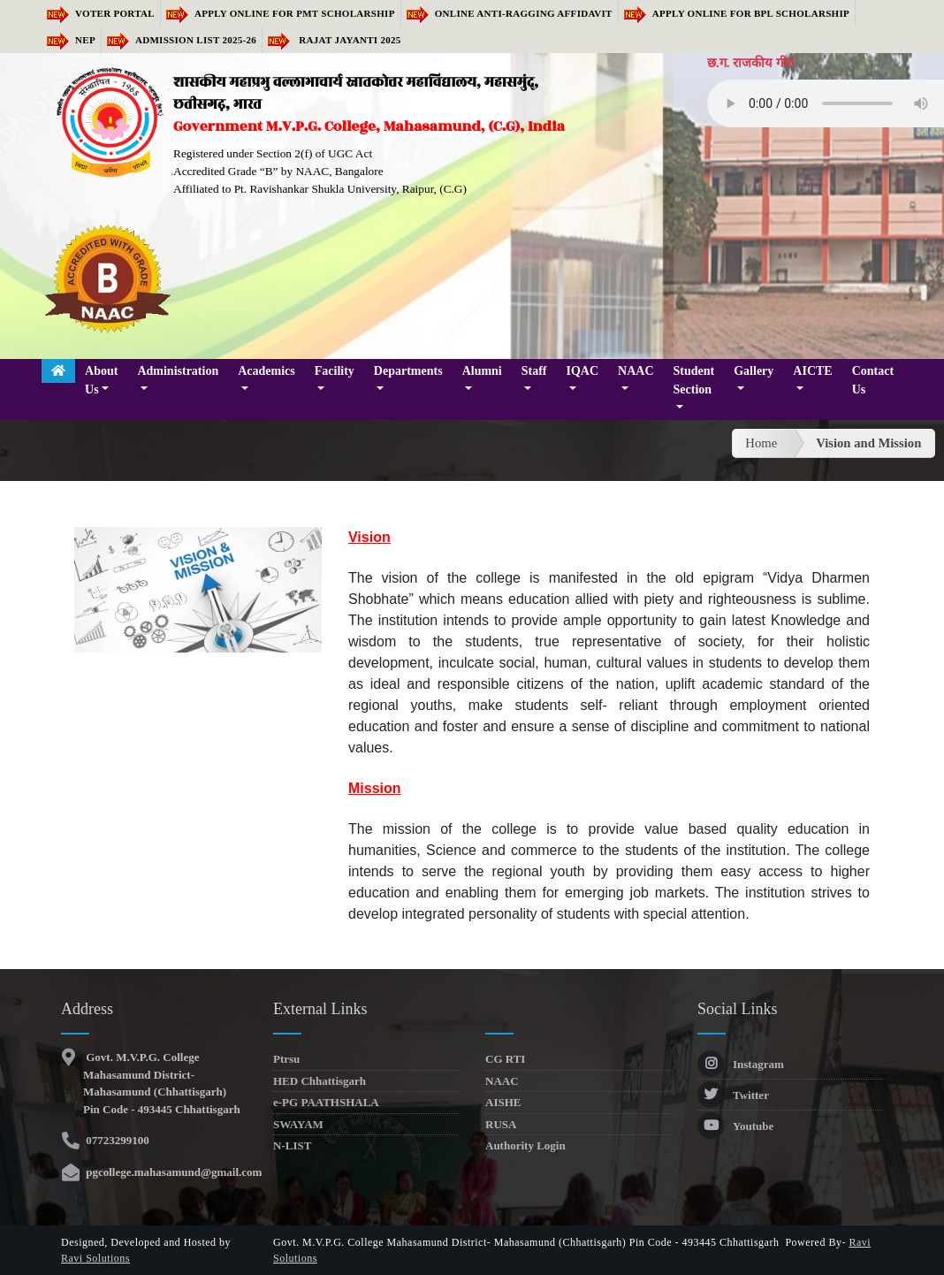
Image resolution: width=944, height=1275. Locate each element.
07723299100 (116, 1140)
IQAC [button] (583, 371)
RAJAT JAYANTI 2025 (334, 39)
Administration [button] (177, 371)
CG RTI (505, 1058)
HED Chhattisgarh (319, 1081)
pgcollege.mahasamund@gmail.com (172, 1172)
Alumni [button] (482, 371)
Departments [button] (408, 371)
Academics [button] (266, 371)
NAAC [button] (635, 371)
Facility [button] (334, 371)
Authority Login (525, 1145)
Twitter (733, 1095)
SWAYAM (298, 1124)
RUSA (500, 1124)
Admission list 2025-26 (181, 39)
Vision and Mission (868, 443)
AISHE (503, 1102)
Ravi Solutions (95, 1258)
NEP (71, 39)
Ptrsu (286, 1058)
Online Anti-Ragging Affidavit (510, 13)
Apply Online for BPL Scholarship (736, 13)
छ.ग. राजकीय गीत (750, 63)
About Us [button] (101, 380)
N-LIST (292, 1145)
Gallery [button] (753, 371)
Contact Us (873, 380)
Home (761, 443)
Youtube (735, 1126)
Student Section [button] (694, 380)
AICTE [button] (812, 371)
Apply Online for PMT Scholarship (280, 13)
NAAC (502, 1081)
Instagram (740, 1064)
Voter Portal (101, 13)
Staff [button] (534, 371)
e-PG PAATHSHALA (326, 1102)
